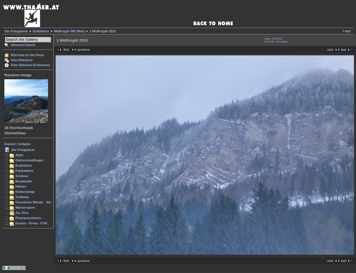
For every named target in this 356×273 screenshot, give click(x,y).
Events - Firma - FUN (31, 223)
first (66, 49)
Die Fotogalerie (16, 31)
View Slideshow (22, 60)
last (343, 49)
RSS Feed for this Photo (27, 55)
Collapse (24, 144)
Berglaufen (23, 181)
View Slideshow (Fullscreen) (30, 65)
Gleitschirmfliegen (29, 160)
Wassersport (25, 207)
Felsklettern (24, 170)
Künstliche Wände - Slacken (36, 202)
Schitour (22, 176)
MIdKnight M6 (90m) (69, 31)
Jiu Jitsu (22, 212)
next (330, 49)
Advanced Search (23, 45)
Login (347, 31)
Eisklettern (41, 31)
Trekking (22, 197)
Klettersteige (25, 191)
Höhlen (20, 186)
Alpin (19, 155)
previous (84, 49)
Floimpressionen (28, 218)
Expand (9, 144)
